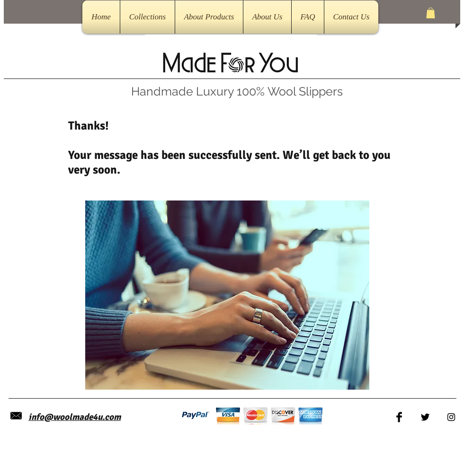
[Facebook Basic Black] (399, 417)
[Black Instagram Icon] (451, 417)
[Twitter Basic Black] (425, 417)
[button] (430, 13)
